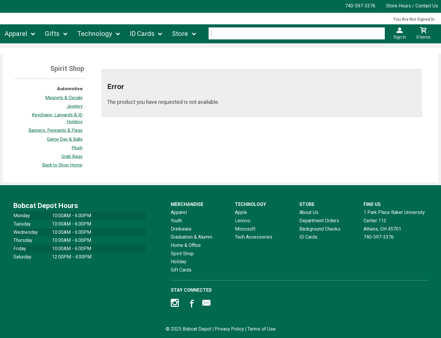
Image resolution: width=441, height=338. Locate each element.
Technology (94, 33)
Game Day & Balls (65, 139)
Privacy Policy (229, 329)
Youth (176, 220)
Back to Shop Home (62, 165)
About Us (308, 212)
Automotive (70, 88)
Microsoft (245, 229)
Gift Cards (181, 270)
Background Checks (319, 229)
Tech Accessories (253, 237)
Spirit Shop (182, 253)
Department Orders (319, 220)
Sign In (399, 37)
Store (180, 33)
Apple (241, 212)
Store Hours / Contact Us (412, 6)
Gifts (52, 33)
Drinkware (181, 229)
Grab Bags (72, 156)
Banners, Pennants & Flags (56, 130)
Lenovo (242, 220)
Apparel (15, 33)
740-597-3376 (360, 6)
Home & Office (186, 245)
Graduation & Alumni (191, 237)
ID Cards (142, 33)
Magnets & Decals (64, 97)
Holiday (178, 261)
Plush (77, 147)
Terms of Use (261, 329)
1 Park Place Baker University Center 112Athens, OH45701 (394, 220)
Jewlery (75, 106)
